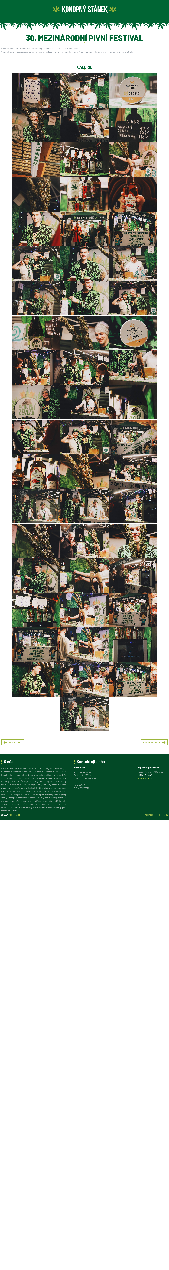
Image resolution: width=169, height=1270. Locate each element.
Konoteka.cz (14, 815)
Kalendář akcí (151, 815)
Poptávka (163, 815)
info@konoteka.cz (146, 778)
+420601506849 (145, 775)
